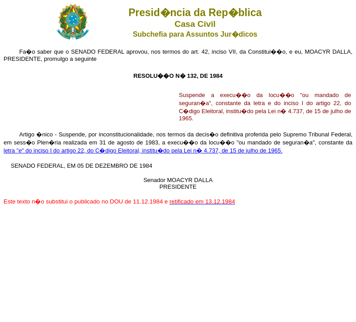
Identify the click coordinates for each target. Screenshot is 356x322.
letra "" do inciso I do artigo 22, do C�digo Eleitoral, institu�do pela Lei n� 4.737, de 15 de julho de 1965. (143, 150)
